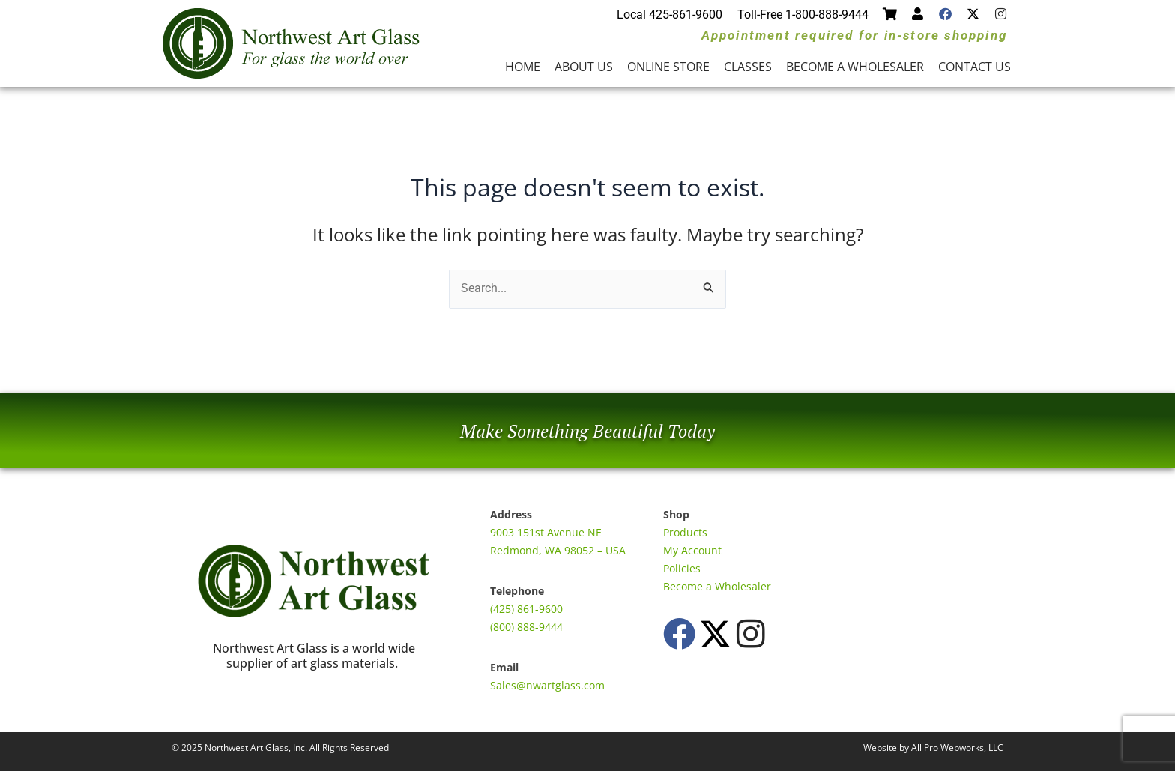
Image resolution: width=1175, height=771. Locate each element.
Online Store (668, 66)
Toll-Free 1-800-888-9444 (803, 14)
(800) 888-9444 (526, 627)
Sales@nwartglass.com (547, 685)
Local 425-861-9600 (669, 14)
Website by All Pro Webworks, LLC (933, 747)
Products (685, 532)
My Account (692, 550)
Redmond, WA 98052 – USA (558, 550)
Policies (682, 568)
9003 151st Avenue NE (546, 532)
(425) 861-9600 (526, 609)
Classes (748, 66)
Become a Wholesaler (855, 66)
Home (522, 66)
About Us (584, 66)
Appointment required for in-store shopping (854, 35)
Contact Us (974, 66)
